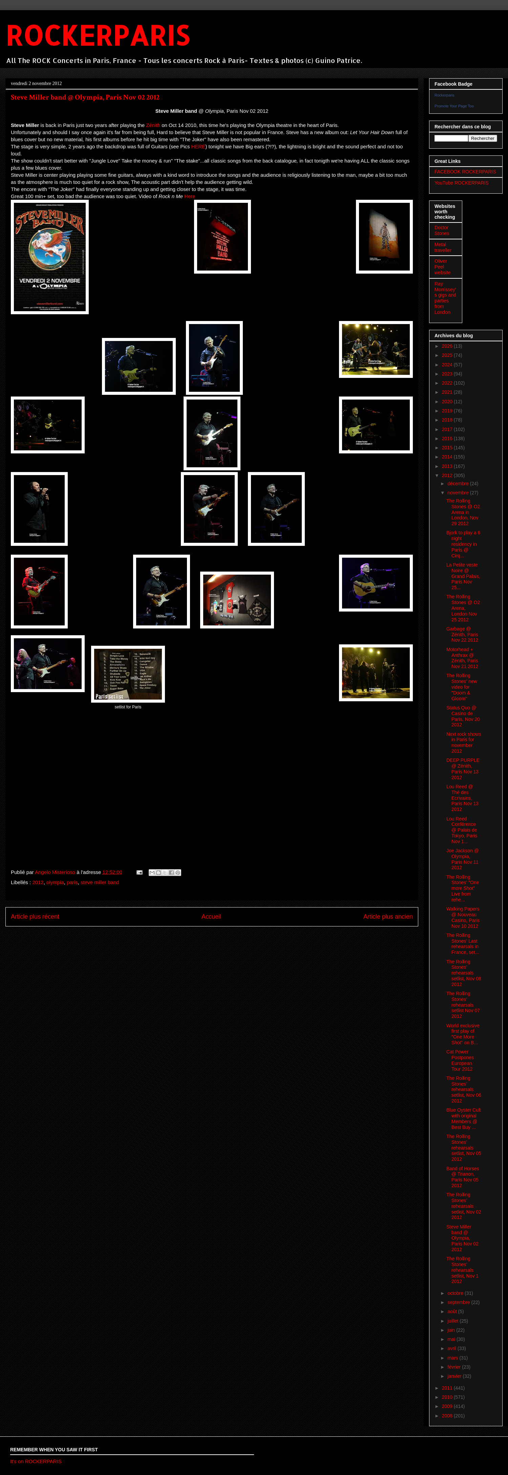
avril (452, 1348)
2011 (448, 1388)
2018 (448, 420)
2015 (448, 447)
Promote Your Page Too (454, 106)
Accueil (211, 916)
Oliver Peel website (442, 266)
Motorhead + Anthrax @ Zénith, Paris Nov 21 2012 (462, 658)
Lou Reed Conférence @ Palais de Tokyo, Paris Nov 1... (461, 830)
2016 (448, 438)
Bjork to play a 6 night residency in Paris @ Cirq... (463, 544)
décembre (458, 483)
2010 (448, 1397)
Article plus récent (35, 916)
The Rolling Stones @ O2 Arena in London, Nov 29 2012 (463, 512)
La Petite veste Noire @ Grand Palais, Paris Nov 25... (463, 576)
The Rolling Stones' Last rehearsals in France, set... (462, 944)
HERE (198, 146)
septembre (459, 1302)
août (452, 1311)
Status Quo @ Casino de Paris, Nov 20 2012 (463, 716)
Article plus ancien (388, 916)
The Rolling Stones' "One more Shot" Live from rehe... (462, 888)
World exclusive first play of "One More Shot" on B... (463, 1034)
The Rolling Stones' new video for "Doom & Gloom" (461, 687)
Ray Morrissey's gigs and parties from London (445, 298)
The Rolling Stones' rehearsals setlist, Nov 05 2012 (463, 1148)
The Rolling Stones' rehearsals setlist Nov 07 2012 (463, 1005)
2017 (448, 429)
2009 (448, 1406)
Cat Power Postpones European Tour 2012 (460, 1060)
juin (451, 1330)
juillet (453, 1321)
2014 (448, 456)
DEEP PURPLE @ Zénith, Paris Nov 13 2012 (463, 768)
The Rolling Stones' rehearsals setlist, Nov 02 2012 (463, 1206)
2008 (448, 1415)
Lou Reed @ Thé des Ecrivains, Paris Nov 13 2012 (462, 798)
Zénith (153, 125)
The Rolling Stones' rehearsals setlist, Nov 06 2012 (463, 1089)
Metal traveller (443, 247)
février (454, 1367)
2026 (448, 346)
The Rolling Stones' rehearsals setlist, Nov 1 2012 (462, 1270)
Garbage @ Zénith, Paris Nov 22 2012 (462, 634)
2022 (448, 383)
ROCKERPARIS (97, 35)
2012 (37, 882)
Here (189, 196)
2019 (448, 410)
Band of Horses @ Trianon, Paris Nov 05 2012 (462, 1177)
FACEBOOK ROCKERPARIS (465, 171)
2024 (448, 364)
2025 (448, 355)
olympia (55, 882)
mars (453, 1358)
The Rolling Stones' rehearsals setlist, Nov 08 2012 (463, 973)
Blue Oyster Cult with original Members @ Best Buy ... (463, 1118)
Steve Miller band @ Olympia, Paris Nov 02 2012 (462, 1238)
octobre (456, 1293)
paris (72, 882)
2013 (448, 466)
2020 (448, 401)
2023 (448, 374)
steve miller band (100, 882)
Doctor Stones (442, 230)
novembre (458, 492)
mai (451, 1339)
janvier (455, 1376)
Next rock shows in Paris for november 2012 (463, 742)
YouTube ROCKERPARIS (462, 183)
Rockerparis (444, 95)
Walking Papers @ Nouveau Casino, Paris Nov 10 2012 (463, 917)
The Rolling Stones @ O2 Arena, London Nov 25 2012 (463, 608)
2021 (448, 392)
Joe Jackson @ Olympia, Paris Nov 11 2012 (462, 859)
